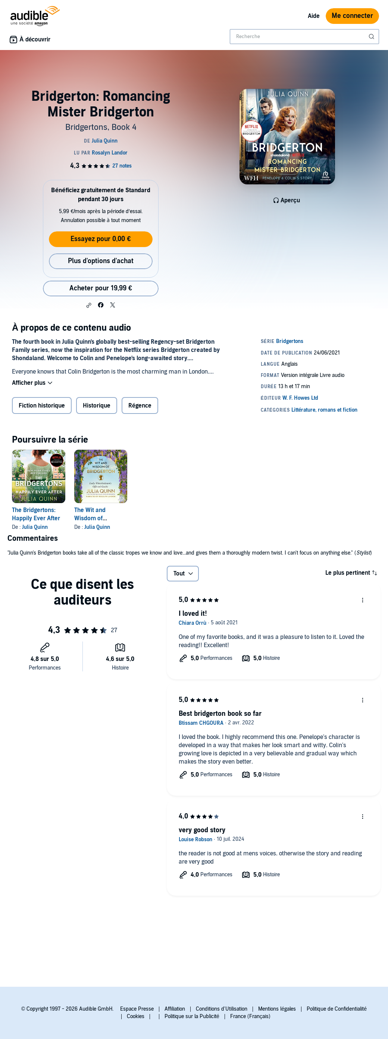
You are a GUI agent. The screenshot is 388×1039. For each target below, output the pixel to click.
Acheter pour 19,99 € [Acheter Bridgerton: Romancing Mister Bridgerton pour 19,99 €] (100, 288)
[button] (89, 305)
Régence (139, 405)
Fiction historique (42, 405)
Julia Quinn (35, 527)
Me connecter (352, 16)
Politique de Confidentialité (337, 1009)
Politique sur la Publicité (192, 1016)
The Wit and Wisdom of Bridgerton (90, 518)
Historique (96, 405)
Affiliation (175, 1009)
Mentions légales (277, 1009)
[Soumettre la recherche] (372, 36)
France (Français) (250, 1016)
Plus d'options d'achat (101, 261)
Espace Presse (137, 1009)
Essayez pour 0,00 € (101, 239)
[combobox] (304, 36)
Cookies (135, 1016)
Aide (314, 16)
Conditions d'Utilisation (221, 1009)
